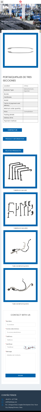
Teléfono (8, 336)
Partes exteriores (22, 22)
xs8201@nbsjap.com (11, 402)
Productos (11, 22)
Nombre (8, 321)
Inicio (3, 22)
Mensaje (8, 352)
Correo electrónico (12, 329)
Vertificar (8, 344)
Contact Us (12, 130)
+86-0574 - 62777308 (11, 399)
